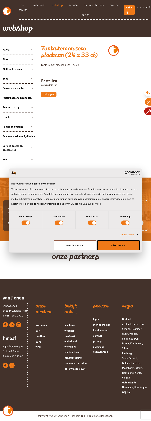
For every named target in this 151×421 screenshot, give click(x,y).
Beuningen (140, 387)
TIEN (38, 347)
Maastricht (128, 368)
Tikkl (83, 415)
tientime (40, 336)
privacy (97, 341)
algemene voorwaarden (100, 349)
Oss (142, 324)
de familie (23, 7)
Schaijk (126, 329)
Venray (126, 377)
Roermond (128, 372)
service (73, 5)
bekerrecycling (73, 357)
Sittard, (133, 358)
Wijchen (126, 392)
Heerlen (135, 363)
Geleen (126, 363)
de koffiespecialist (75, 368)
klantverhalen (72, 352)
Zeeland (126, 324)
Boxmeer (136, 329)
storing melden (101, 324)
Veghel (133, 333)
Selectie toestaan (75, 245)
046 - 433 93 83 (13, 356)
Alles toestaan (118, 245)
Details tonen (127, 234)
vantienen (41, 325)
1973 (38, 341)
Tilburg (126, 348)
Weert (139, 368)
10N (38, 330)
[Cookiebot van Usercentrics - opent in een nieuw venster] (127, 173)
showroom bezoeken (75, 363)
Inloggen (49, 94)
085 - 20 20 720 (13, 315)
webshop (57, 5)
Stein (125, 358)
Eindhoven (136, 343)
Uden (135, 324)
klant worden (100, 330)
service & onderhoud (70, 339)
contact (115, 5)
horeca (99, 5)
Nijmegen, (128, 387)
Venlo (138, 372)
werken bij (129, 10)
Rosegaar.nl (106, 415)
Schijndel (127, 338)
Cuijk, (125, 333)
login (96, 319)
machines (39, 5)
